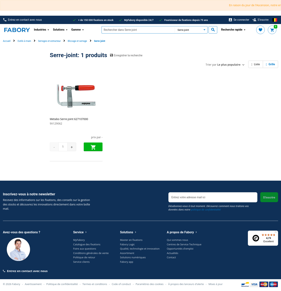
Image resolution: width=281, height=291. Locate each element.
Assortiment (127, 253)
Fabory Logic (127, 244)
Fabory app (126, 262)
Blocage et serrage (77, 41)
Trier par (223, 64)
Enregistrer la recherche (126, 55)
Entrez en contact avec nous (22, 20)
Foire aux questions (84, 248)
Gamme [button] (76, 29)
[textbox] (138, 29)
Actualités (172, 253)
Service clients (81, 262)
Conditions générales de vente (91, 253)
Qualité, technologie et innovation (139, 248)
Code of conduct (121, 284)
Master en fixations (131, 240)
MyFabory (79, 240)
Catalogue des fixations (87, 244)
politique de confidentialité (206, 209)
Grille (270, 64)
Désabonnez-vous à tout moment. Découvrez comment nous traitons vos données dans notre (208, 207)
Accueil (6, 41)
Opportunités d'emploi (180, 248)
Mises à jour (216, 284)
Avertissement (33, 284)
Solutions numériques (133, 257)
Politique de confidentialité (62, 284)
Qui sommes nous (177, 240)
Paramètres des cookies (150, 284)
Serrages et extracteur (49, 41)
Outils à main (24, 41)
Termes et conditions (94, 284)
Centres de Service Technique (184, 244)
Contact (171, 257)
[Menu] (275, 233)
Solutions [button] (58, 29)
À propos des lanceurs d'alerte (186, 284)
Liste (255, 64)
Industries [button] (40, 29)
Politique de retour (84, 257)
